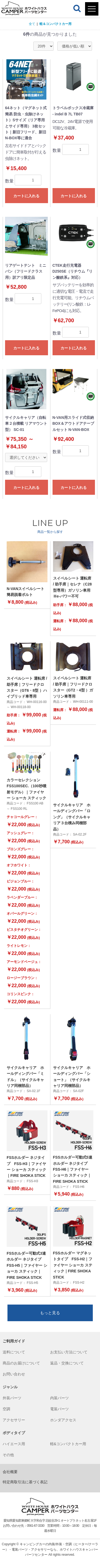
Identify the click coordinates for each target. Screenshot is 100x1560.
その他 (8, 1455)
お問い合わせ (14, 1374)
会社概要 (10, 1472)
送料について (14, 1352)
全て (32, 24)
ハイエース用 (14, 1444)
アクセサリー (14, 1420)
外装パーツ (12, 1398)
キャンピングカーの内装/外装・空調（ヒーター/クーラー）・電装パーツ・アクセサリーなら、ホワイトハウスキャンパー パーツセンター (50, 1549)
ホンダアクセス (63, 1420)
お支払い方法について (68, 1352)
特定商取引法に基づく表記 (25, 1482)
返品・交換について (67, 1363)
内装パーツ (59, 1398)
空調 (6, 1409)
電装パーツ (59, 1409)
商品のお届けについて (21, 1363)
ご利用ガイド (14, 1341)
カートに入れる (26, 196)
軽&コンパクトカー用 (68, 1444)
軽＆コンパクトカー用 (55, 24)
